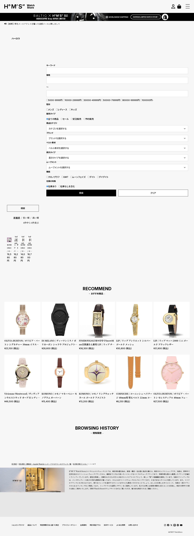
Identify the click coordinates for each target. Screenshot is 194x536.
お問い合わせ (133, 525)
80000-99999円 (130, 100)
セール (65, 119)
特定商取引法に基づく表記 (49, 525)
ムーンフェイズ (78, 177)
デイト (91, 177)
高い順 (35, 217)
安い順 (26, 217)
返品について (32, 525)
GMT (65, 177)
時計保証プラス (95, 525)
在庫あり (51, 186)
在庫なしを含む (66, 186)
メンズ (50, 109)
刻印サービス (108, 525)
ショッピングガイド (18, 525)
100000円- (146, 100)
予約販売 (88, 119)
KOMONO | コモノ (80, 464)
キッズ (73, 109)
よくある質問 (120, 525)
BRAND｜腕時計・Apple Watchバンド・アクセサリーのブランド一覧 (45, 464)
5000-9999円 (54, 100)
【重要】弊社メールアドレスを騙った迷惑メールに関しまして (33, 23)
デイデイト (102, 177)
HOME (14, 464)
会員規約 (83, 525)
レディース (61, 109)
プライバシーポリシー (69, 525)
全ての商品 (52, 119)
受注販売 (76, 119)
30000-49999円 (91, 100)
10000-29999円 (72, 100)
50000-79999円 (110, 100)
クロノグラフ (52, 177)
